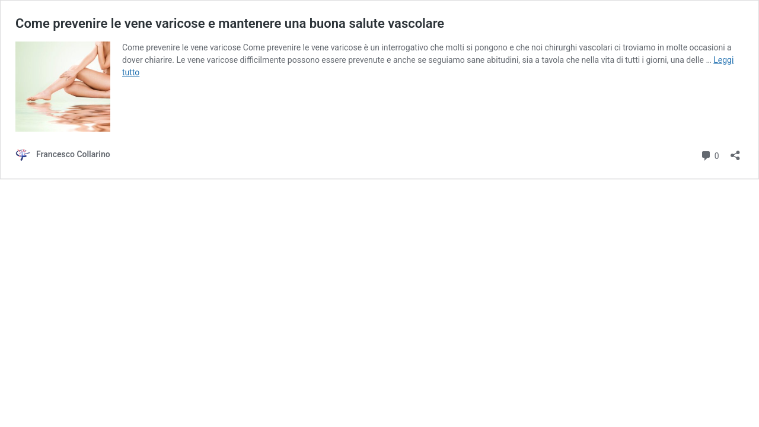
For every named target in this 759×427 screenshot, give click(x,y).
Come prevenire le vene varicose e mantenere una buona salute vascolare (229, 23)
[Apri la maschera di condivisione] (735, 151)
